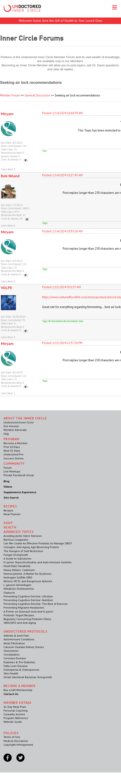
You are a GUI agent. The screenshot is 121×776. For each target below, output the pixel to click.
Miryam (7, 113)
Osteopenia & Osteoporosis (21, 669)
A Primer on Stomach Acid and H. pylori (28, 611)
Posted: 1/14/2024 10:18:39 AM (62, 113)
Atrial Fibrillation (14, 643)
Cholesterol (11, 650)
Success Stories (14, 458)
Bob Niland (10, 176)
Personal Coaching (16, 710)
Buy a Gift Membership (18, 690)
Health (10, 527)
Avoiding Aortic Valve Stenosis (23, 536)
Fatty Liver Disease (16, 666)
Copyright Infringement (18, 744)
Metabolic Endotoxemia (19, 588)
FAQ (6, 434)
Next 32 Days (12, 450)
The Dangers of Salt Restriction (23, 551)
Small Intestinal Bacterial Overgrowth (28, 677)
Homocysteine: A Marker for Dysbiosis (27, 573)
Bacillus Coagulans (16, 539)
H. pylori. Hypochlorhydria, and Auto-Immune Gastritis (38, 562)
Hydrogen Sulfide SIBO (18, 577)
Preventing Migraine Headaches (24, 607)
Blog (6, 481)
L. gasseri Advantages (17, 585)
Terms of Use (12, 737)
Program (11, 439)
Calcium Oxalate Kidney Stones (24, 647)
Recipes (8, 510)
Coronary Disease (15, 658)
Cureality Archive (14, 714)
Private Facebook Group (19, 475)
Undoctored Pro (13, 454)
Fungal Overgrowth (16, 554)
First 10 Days (12, 447)
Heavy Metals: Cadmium (19, 570)
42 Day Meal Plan (15, 707)
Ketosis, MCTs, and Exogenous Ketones (28, 581)
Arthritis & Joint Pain (16, 635)
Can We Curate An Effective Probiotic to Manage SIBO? (38, 543)
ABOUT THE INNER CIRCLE (25, 418)
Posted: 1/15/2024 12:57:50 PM (62, 343)
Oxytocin (9, 592)
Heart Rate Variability (17, 566)
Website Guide (13, 721)
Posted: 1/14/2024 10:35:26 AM (62, 231)
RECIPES (10, 506)
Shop (8, 523)
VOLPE (6, 287)
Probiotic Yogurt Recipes (19, 615)
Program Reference (16, 718)
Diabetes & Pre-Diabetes (19, 662)
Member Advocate (15, 430)
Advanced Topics (19, 532)
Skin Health (11, 673)
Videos (8, 486)
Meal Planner (12, 514)
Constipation (12, 654)
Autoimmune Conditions (19, 639)
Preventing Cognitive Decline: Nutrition (28, 600)
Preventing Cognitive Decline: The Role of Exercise (36, 604)
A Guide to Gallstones (17, 558)
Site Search (11, 497)
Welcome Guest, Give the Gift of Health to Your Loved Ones (61, 20)
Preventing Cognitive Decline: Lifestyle (28, 596)
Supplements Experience (20, 492)
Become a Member (16, 443)
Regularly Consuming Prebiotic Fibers (27, 619)
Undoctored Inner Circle (19, 422)
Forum (8, 467)
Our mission (11, 426)
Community (14, 463)
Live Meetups (12, 471)
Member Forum (10, 95)
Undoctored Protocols (26, 631)
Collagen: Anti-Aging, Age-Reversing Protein (31, 547)
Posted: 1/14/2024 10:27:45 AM (62, 175)
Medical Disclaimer (16, 741)
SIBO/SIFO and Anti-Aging (20, 622)
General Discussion (37, 95)
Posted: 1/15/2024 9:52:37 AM (61, 287)
